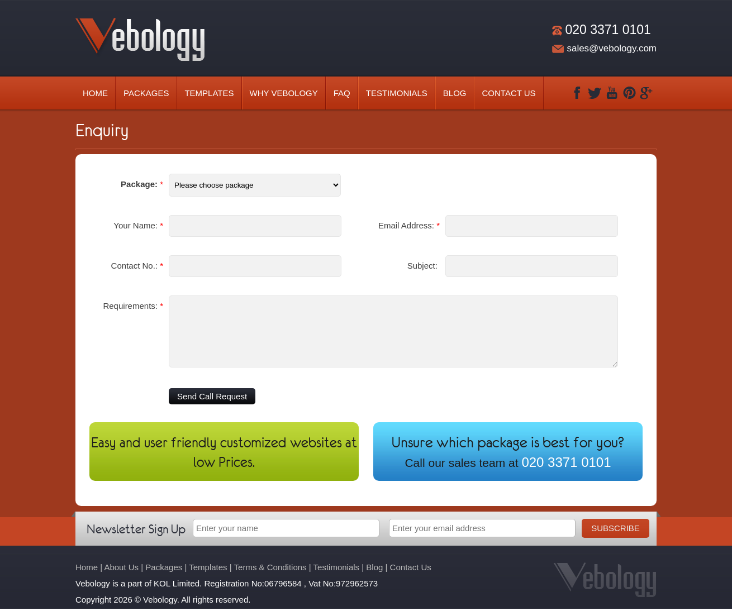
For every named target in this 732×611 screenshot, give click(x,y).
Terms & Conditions (270, 567)
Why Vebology (284, 93)
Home (95, 93)
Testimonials (396, 93)
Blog (455, 93)
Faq (342, 93)
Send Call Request (212, 396)
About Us (121, 567)
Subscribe (615, 528)
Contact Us (509, 93)
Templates (209, 93)
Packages (146, 93)
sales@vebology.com (612, 48)
